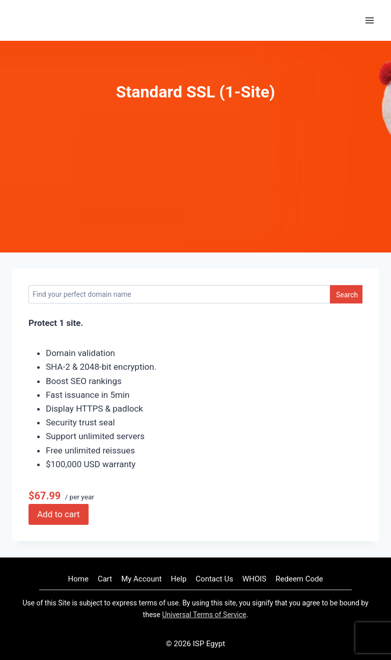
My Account (141, 578)
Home (78, 578)
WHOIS (254, 578)
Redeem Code (299, 578)
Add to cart (58, 514)
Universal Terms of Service (204, 615)
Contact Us (214, 578)
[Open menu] (369, 20)
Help (179, 578)
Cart (105, 578)
